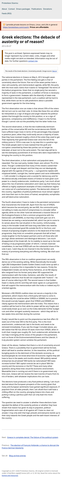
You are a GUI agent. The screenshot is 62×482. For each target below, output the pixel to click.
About (4, 9)
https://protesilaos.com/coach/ (16, 27)
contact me (32, 61)
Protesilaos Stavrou (10, 3)
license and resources (10, 475)
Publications (37, 9)
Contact (11, 9)
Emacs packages (23, 9)
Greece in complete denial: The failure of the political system (32, 437)
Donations (47, 9)
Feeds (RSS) (6, 13)
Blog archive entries (17, 455)
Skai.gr (54, 71)
